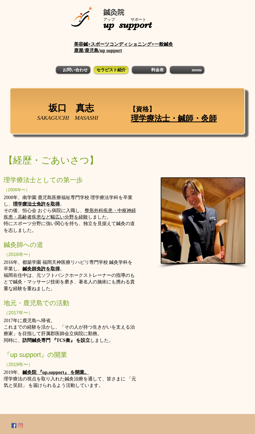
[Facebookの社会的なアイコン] (13, 425)
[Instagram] (20, 425)
